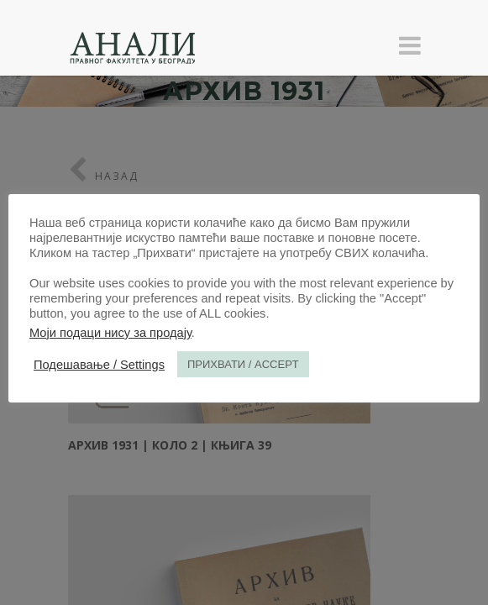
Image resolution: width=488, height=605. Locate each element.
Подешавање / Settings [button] (99, 364)
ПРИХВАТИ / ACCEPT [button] (243, 364)
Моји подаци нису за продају (110, 332)
